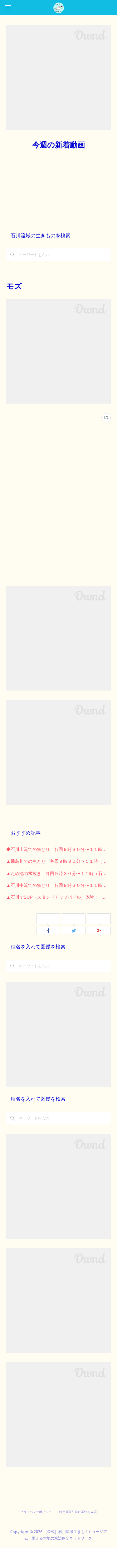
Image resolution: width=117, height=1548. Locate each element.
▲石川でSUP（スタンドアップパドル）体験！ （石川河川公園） (58, 897)
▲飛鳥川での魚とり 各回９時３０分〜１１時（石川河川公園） (58, 861)
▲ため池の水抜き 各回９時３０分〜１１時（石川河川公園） (58, 873)
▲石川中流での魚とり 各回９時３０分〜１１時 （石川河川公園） (58, 885)
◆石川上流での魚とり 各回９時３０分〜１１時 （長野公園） (58, 849)
